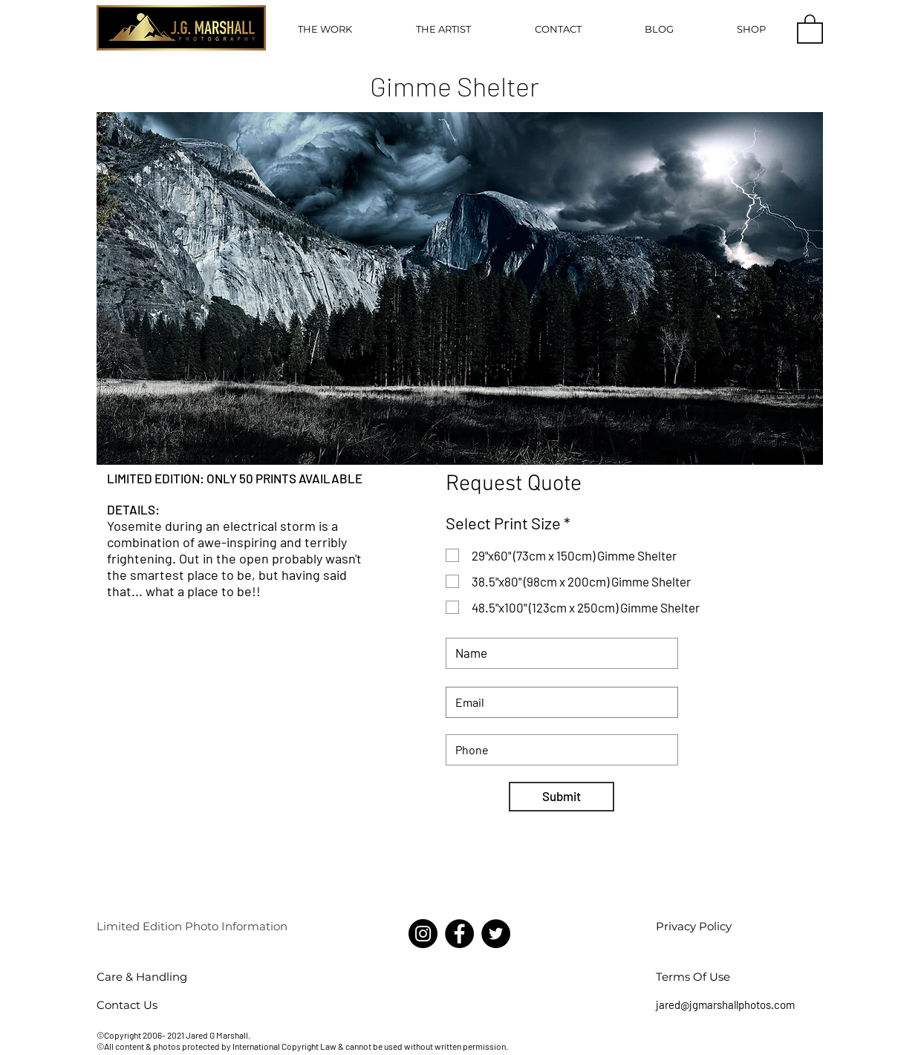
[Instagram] (423, 933)
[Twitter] (495, 933)
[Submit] (561, 796)
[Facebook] (459, 933)
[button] (325, 29)
